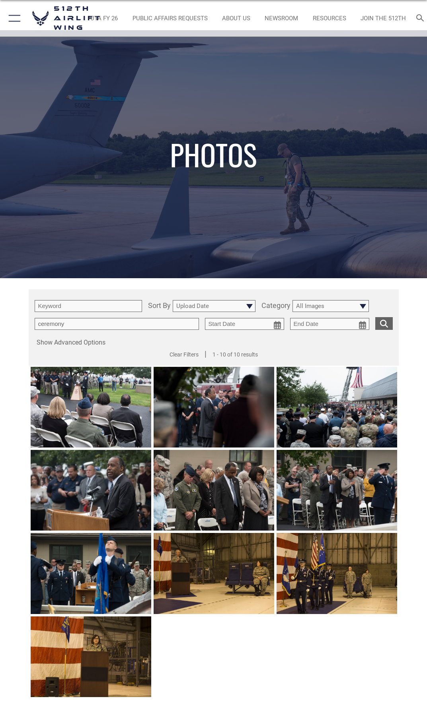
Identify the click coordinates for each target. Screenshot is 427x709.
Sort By (159, 306)
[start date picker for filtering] (244, 324)
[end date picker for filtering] (329, 324)
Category (276, 306)
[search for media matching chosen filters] (384, 323)
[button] (13, 18)
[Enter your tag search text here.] (117, 324)
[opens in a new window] (104, 18)
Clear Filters (184, 354)
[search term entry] (88, 306)
